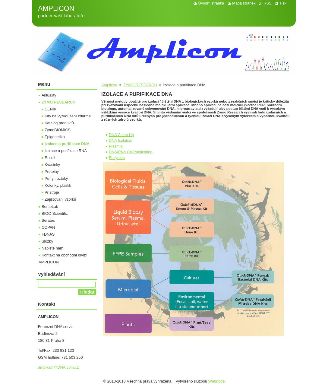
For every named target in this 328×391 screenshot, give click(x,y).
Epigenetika (55, 137)
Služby (47, 241)
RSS (267, 3)
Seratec (48, 220)
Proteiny (52, 171)
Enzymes (117, 157)
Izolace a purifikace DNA (67, 143)
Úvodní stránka (211, 3)
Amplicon (109, 85)
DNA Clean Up (121, 134)
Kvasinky (52, 164)
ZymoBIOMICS (58, 130)
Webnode (216, 381)
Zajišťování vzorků (60, 199)
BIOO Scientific (55, 213)
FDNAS (48, 234)
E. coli (50, 157)
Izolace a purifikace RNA (66, 150)
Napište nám (52, 248)
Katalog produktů (59, 123)
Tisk (282, 3)
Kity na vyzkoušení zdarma (68, 116)
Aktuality (49, 95)
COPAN (48, 227)
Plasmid (116, 146)
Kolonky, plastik (58, 185)
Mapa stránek (244, 3)
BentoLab (50, 206)
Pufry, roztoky (56, 178)
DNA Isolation (120, 140)
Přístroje (52, 192)
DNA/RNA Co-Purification (130, 152)
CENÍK (50, 109)
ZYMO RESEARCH (140, 85)
